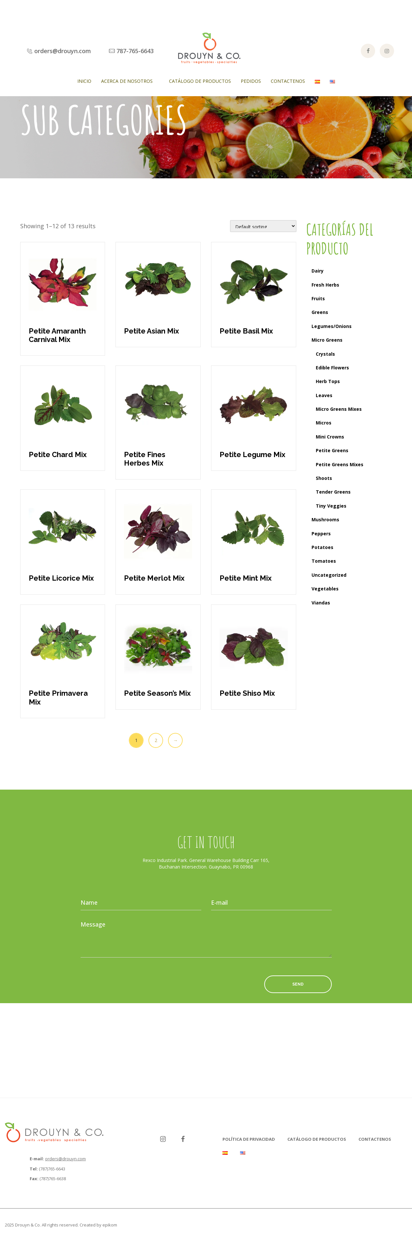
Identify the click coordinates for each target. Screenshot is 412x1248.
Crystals (325, 354)
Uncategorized (329, 575)
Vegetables (325, 589)
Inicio (84, 81)
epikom (109, 1225)
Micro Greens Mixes (339, 409)
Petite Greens (332, 450)
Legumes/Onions (332, 326)
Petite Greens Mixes (339, 464)
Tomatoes (324, 561)
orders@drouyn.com (65, 1159)
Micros (323, 423)
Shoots (324, 478)
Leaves (324, 395)
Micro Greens (327, 340)
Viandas (321, 603)
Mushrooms (325, 519)
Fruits (318, 298)
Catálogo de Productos (200, 81)
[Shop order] (263, 226)
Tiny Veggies (331, 506)
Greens (320, 312)
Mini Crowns (330, 437)
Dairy (318, 271)
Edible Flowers (332, 367)
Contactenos (288, 81)
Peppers (321, 533)
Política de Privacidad (248, 1139)
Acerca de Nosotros (127, 81)
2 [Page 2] (156, 740)
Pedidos (251, 81)
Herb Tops (328, 381)
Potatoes (322, 547)
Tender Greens (333, 492)
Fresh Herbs (325, 285)
